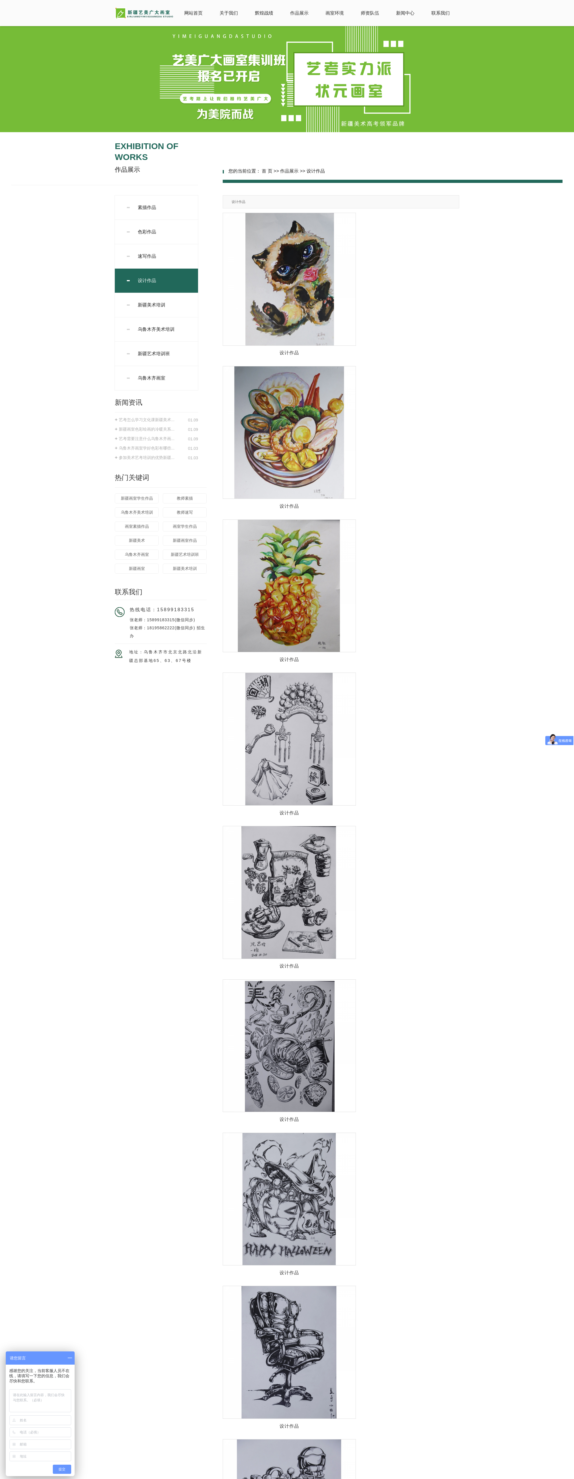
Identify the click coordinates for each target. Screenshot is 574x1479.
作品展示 (299, 13)
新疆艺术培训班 (154, 353)
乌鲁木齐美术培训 (156, 329)
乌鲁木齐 (312, 1475)
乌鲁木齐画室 (151, 378)
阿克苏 (334, 1475)
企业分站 (266, 1470)
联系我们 (440, 13)
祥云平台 (295, 1465)
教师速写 (185, 512)
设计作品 (147, 280)
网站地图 (284, 1470)
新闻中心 (405, 13)
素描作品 (147, 207)
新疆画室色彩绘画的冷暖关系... (146, 429)
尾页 (434, 1301)
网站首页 (193, 13)
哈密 (345, 1475)
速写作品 (147, 256)
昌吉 (299, 1475)
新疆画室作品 (185, 540)
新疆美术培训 (151, 304)
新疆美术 (137, 540)
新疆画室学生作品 (137, 498)
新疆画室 (137, 568)
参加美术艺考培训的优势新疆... (146, 457)
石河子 (288, 1475)
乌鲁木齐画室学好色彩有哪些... (146, 448)
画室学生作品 (185, 526)
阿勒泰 (267, 1475)
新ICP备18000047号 (245, 1465)
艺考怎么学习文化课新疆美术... (146, 419)
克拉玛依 (357, 1475)
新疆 (324, 1475)
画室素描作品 (137, 526)
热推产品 (216, 1475)
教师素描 (185, 498)
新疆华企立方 (335, 1465)
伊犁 (278, 1475)
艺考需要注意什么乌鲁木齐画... (146, 438)
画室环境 (334, 13)
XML (311, 1470)
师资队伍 (370, 13)
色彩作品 (147, 231)
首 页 (267, 171)
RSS (300, 1470)
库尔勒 (255, 1475)
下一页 (419, 1301)
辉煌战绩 (264, 13)
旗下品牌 (152, 1427)
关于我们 (229, 13)
